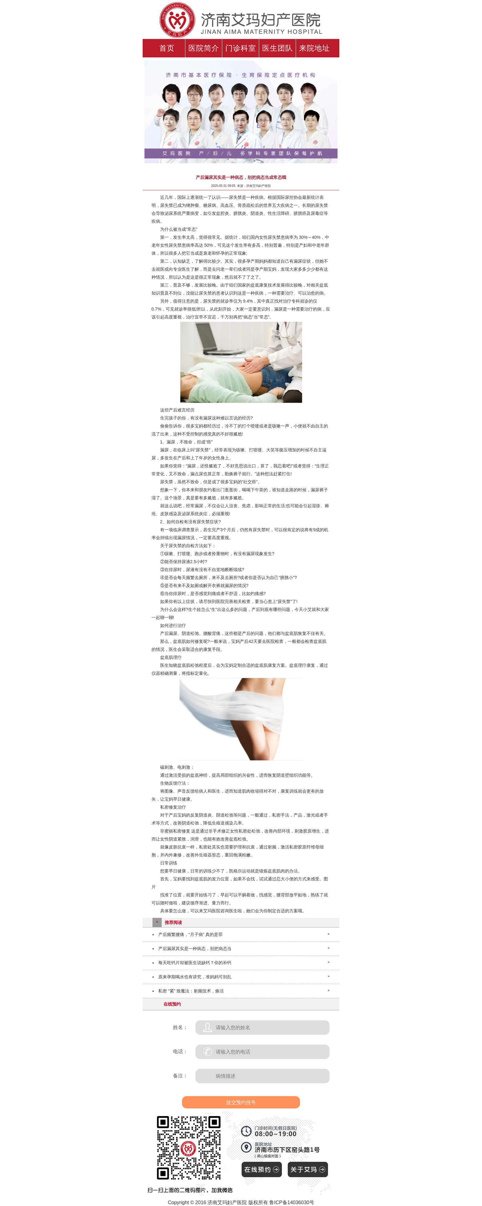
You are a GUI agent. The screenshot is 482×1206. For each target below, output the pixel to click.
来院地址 (314, 48)
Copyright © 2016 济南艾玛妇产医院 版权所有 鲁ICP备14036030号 (241, 1202)
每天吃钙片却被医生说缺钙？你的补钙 (194, 962)
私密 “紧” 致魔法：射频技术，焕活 (191, 990)
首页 (167, 48)
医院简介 (203, 48)
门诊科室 (240, 48)
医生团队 (277, 48)
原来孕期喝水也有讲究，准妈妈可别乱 (194, 976)
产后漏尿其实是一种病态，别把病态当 (194, 948)
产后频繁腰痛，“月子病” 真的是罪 (190, 934)
